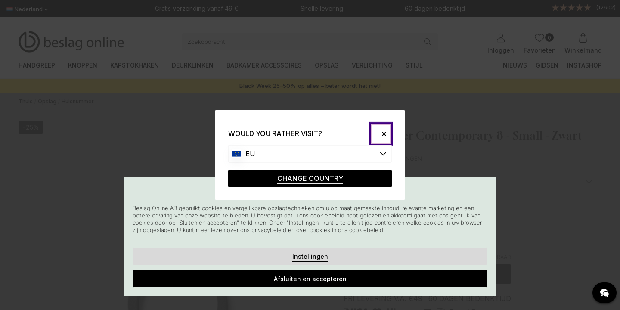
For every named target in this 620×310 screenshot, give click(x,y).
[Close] (381, 134)
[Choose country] (310, 154)
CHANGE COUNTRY (310, 178)
